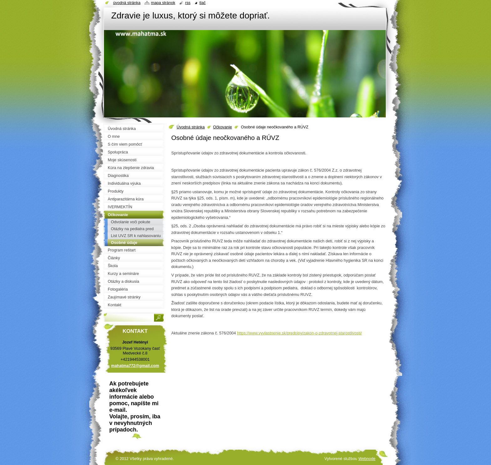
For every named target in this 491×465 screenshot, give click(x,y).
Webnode (366, 458)
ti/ (299, 333)
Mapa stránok (163, 2)
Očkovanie (222, 127)
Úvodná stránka (191, 127)
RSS (187, 2)
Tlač (202, 2)
